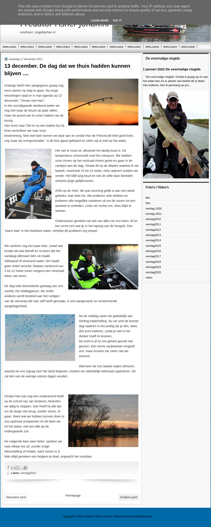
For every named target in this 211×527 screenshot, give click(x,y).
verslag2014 (81, 47)
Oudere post (128, 497)
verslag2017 (134, 47)
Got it (117, 20)
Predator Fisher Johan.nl (98, 516)
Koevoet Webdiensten (139, 516)
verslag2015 (99, 47)
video (149, 277)
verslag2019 (170, 47)
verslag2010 (9, 47)
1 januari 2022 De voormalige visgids (171, 69)
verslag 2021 (154, 213)
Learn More (100, 20)
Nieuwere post (16, 497)
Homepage (73, 495)
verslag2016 (116, 47)
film (148, 197)
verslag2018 (152, 47)
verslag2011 (27, 47)
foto (148, 203)
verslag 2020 (154, 208)
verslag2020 (188, 47)
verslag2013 (63, 47)
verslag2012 (45, 47)
